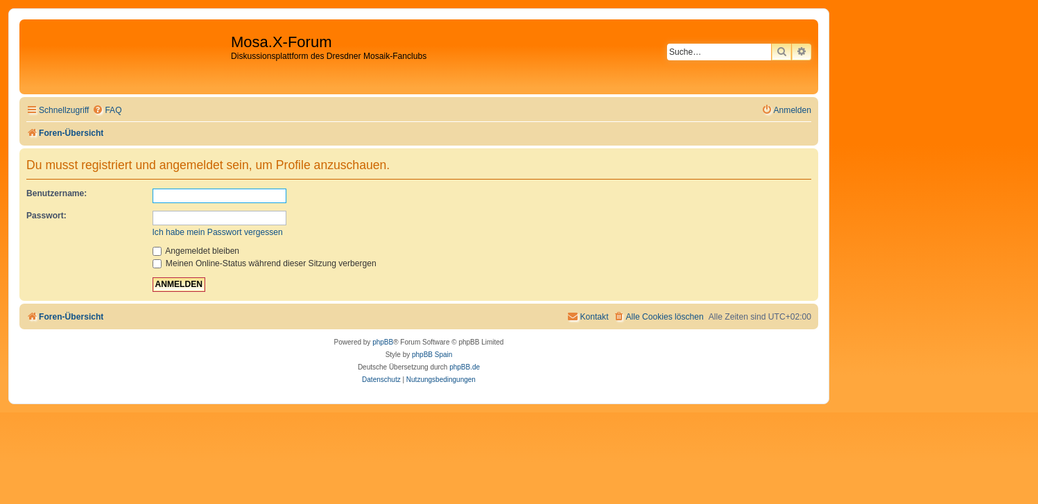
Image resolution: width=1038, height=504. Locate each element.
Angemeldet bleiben (196, 251)
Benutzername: (56, 193)
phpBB (382, 342)
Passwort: (46, 215)
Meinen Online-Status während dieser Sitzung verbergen (265, 263)
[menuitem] (106, 110)
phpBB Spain (432, 354)
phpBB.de (464, 367)
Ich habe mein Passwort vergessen (218, 232)
